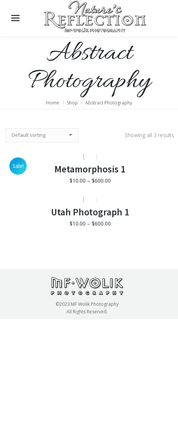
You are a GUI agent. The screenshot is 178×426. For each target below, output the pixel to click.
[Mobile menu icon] (15, 18)
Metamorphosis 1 (89, 181)
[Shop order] (42, 135)
